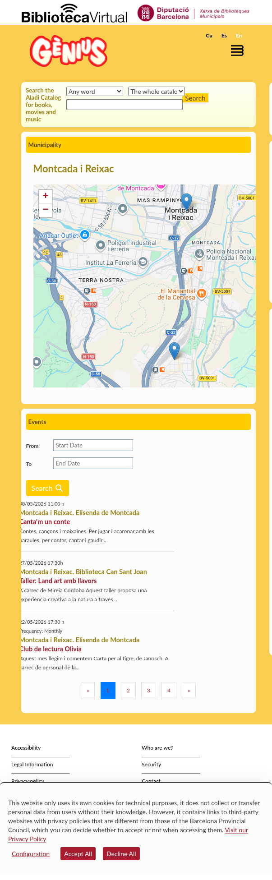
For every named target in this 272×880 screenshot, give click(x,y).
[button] (238, 50)
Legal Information (32, 764)
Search (48, 488)
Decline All (121, 853)
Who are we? (157, 747)
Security (151, 764)
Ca (209, 35)
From (32, 445)
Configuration (31, 853)
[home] (66, 50)
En (239, 35)
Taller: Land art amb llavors (58, 581)
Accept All (78, 853)
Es (224, 35)
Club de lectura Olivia (50, 649)
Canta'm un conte (44, 521)
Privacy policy (27, 781)
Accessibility (26, 747)
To (29, 464)
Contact (151, 781)
